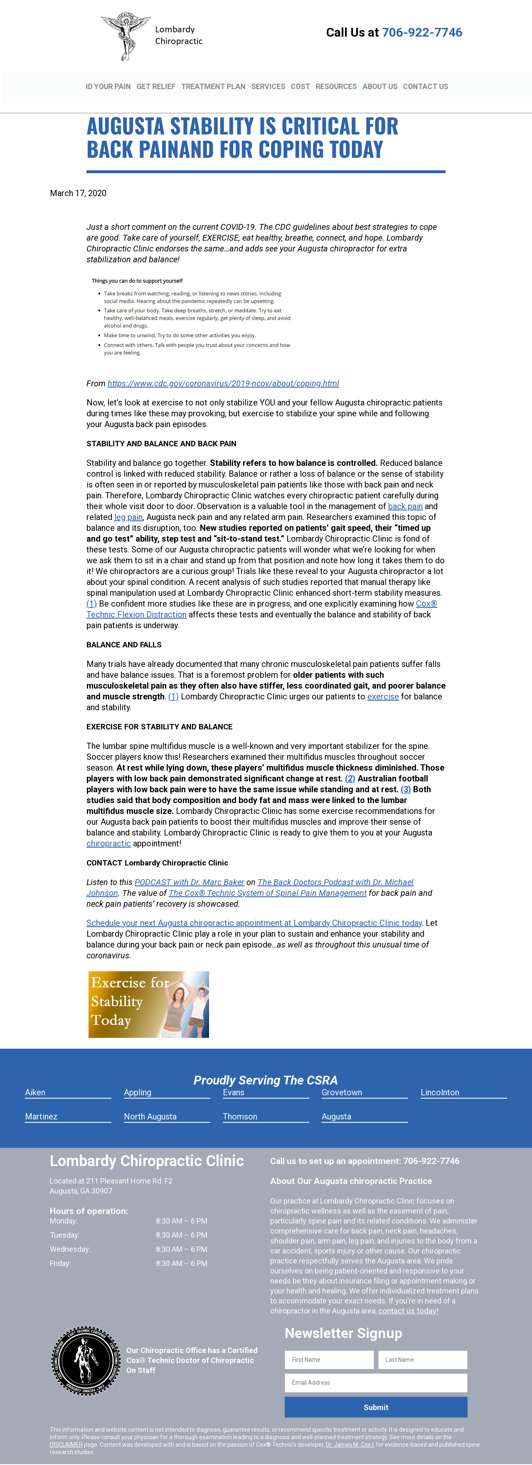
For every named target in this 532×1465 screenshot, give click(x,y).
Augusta (336, 1104)
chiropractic (108, 831)
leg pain (128, 505)
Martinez (41, 1104)
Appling (137, 1080)
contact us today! (407, 1298)
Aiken (35, 1080)
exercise (383, 684)
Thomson (240, 1104)
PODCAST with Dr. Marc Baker (189, 870)
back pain (405, 494)
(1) (91, 592)
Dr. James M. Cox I (349, 1432)
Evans (233, 1080)
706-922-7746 (422, 32)
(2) (350, 766)
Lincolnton (440, 1080)
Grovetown (342, 1080)
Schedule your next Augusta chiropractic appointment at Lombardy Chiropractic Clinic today (254, 911)
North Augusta (150, 1104)
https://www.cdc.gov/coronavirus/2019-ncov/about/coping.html (223, 371)
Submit (376, 1395)
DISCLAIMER (66, 1432)
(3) (406, 777)
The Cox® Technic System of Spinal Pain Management (268, 881)
